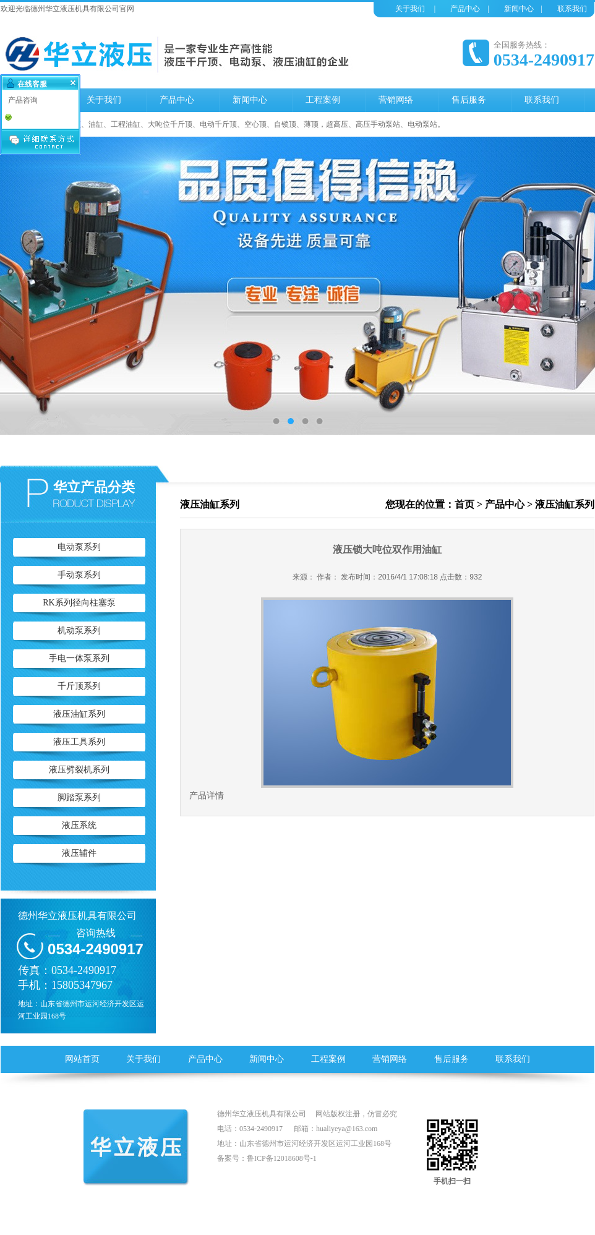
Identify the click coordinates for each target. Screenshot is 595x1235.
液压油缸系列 (79, 714)
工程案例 (328, 1059)
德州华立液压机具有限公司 (77, 915)
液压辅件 (79, 853)
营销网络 (389, 1059)
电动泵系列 (79, 547)
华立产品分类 (94, 487)
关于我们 (410, 8)
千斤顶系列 (79, 686)
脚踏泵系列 (79, 797)
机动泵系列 (79, 630)
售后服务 (451, 1059)
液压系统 (79, 825)
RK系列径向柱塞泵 (79, 602)
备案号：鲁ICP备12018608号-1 (267, 1158)
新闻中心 (519, 8)
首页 (464, 504)
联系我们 (572, 8)
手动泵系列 (79, 574)
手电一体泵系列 (79, 658)
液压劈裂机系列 (79, 769)
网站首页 (82, 1059)
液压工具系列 (79, 741)
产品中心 (465, 8)
